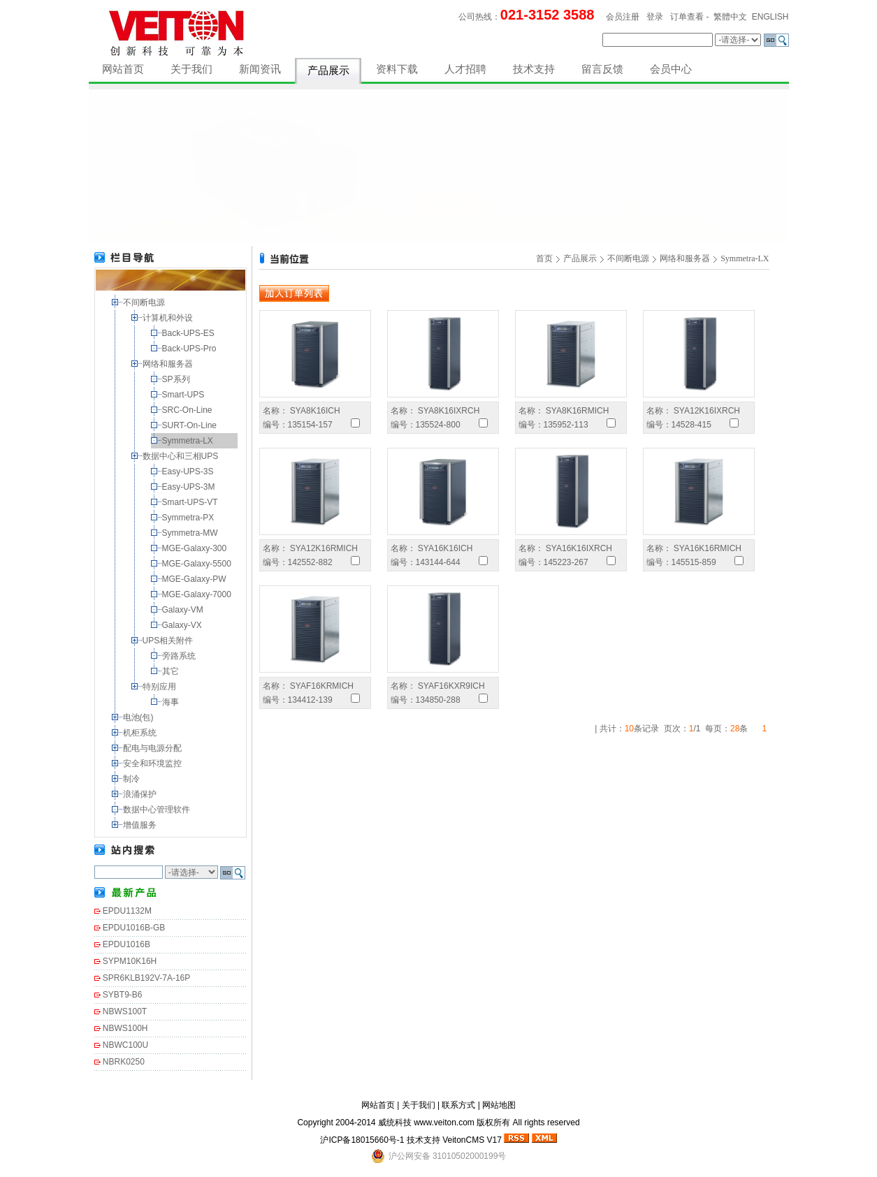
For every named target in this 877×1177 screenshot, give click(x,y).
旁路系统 (180, 656)
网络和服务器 (169, 364)
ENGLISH (770, 17)
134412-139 (310, 700)
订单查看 (687, 17)
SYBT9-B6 (123, 995)
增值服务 (141, 825)
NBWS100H (125, 1028)
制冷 (132, 779)
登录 (654, 17)
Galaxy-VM (184, 610)
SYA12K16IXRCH (706, 411)
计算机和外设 (169, 318)
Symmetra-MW (191, 533)
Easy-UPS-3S (189, 471)
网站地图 (499, 1105)
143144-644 (438, 562)
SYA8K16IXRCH (448, 411)
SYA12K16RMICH (323, 548)
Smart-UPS (184, 395)
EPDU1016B (126, 944)
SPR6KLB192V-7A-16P (146, 978)
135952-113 (566, 425)
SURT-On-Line (190, 425)
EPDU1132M (127, 911)
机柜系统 (141, 733)
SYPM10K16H (130, 961)
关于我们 (191, 69)
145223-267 (566, 562)
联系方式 (458, 1105)
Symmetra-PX (189, 517)
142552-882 (310, 562)
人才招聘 (465, 69)
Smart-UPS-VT (191, 502)
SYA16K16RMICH (706, 548)
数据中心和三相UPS (182, 456)
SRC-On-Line (188, 410)
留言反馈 (602, 69)
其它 (171, 671)
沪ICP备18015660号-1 (362, 1140)
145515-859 (694, 562)
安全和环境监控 (153, 763)
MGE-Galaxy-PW (195, 579)
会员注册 (622, 17)
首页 (544, 258)
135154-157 (310, 425)
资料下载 (397, 69)
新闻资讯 (260, 69)
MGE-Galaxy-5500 (198, 564)
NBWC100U (125, 1045)
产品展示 (328, 70)
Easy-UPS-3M (189, 487)
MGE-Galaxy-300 (195, 548)
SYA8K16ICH (314, 411)
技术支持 (534, 69)
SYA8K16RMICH (576, 411)
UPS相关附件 (169, 640)
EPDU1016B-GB (134, 928)
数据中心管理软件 (157, 809)
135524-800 (438, 425)
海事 (171, 702)
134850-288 (438, 700)
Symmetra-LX (189, 441)
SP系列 (177, 379)
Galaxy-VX (183, 625)
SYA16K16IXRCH (578, 548)
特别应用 (160, 687)
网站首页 (123, 69)
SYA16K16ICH (444, 548)
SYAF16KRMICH (321, 686)
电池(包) (139, 717)
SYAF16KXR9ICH (450, 686)
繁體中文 (730, 17)
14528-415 (691, 425)
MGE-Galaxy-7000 (198, 594)
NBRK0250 (124, 1062)
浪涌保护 (141, 794)
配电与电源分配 (153, 748)
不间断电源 (145, 302)
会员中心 (671, 69)
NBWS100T (125, 1011)
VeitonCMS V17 (472, 1140)
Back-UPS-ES (189, 333)
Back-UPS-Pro (190, 348)
